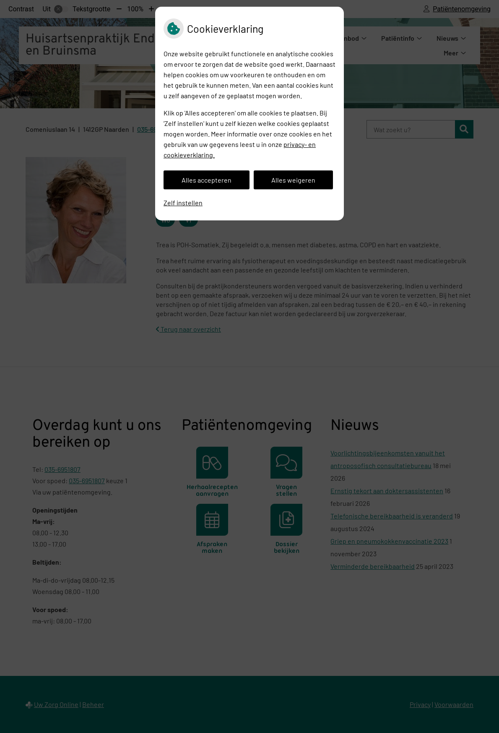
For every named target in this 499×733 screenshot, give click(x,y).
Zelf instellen (183, 203)
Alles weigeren (293, 180)
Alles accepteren (206, 180)
